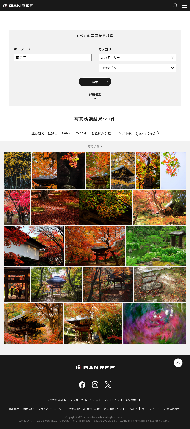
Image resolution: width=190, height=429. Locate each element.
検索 (95, 81)
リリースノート (151, 407)
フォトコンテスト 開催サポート (122, 398)
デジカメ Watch (56, 398)
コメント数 (123, 131)
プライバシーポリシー (51, 407)
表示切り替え (147, 131)
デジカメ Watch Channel (85, 398)
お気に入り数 (101, 131)
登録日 (52, 131)
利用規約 (28, 407)
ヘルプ (133, 407)
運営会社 (13, 407)
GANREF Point (72, 131)
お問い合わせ (172, 407)
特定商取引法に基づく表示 (84, 407)
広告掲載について (114, 407)
